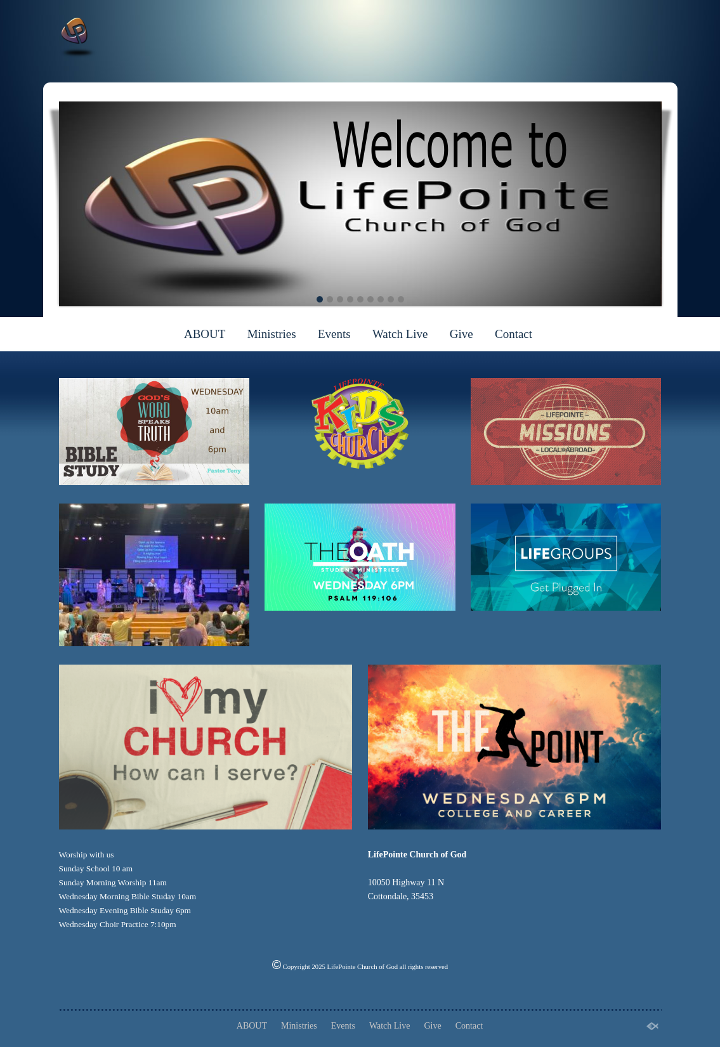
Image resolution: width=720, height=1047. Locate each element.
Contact (513, 334)
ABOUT (204, 334)
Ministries (271, 334)
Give (461, 334)
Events (334, 334)
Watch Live (400, 334)
